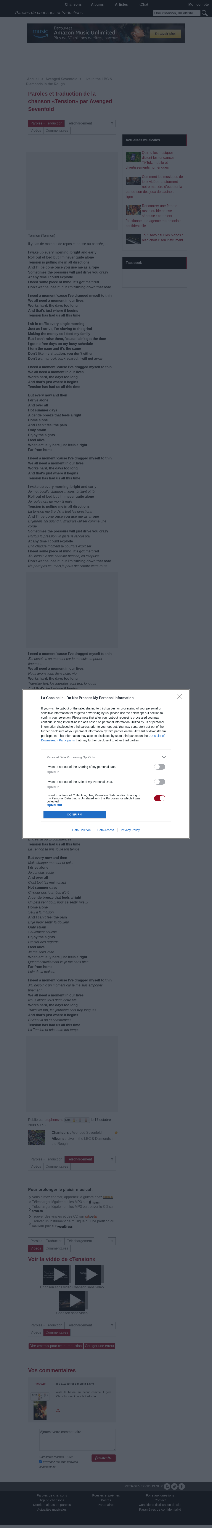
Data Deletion (81, 830)
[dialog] (106, 764)
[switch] (159, 767)
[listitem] (106, 757)
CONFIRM (75, 814)
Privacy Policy (130, 830)
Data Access (105, 830)
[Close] (181, 698)
